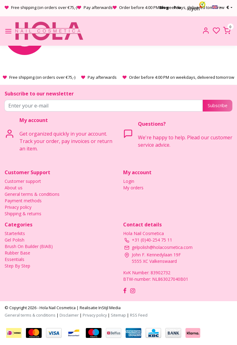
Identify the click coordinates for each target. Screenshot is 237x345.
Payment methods (23, 201)
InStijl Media (109, 307)
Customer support (23, 181)
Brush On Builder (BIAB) (29, 246)
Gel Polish (14, 240)
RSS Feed (139, 315)
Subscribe (217, 105)
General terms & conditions (32, 194)
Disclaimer (69, 315)
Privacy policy (18, 207)
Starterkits (15, 233)
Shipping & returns (23, 214)
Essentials (14, 259)
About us (14, 188)
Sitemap (118, 315)
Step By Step (17, 266)
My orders (133, 188)
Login (128, 181)
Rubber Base (17, 253)
